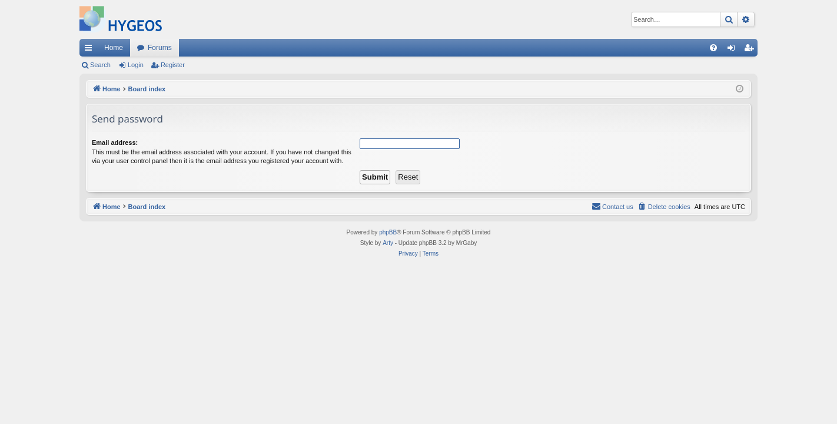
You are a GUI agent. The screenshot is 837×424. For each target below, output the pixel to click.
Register (173, 64)
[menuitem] (713, 48)
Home (113, 48)
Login (136, 64)
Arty (388, 243)
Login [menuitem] (734, 50)
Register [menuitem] (751, 50)
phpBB (388, 232)
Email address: (115, 142)
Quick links (90, 50)
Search (100, 64)
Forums (160, 48)
